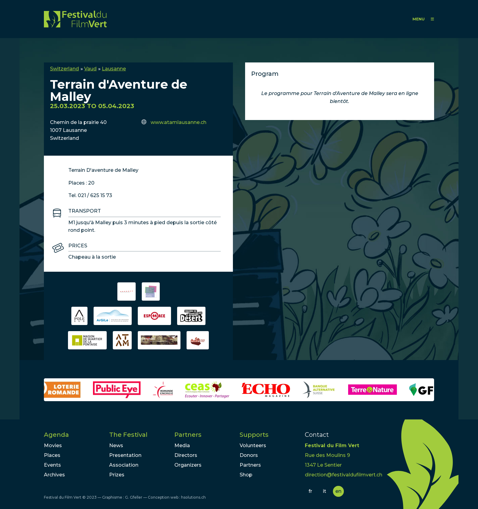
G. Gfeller (133, 497)
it (324, 491)
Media (182, 445)
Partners (188, 434)
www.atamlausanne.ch (178, 122)
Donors (249, 455)
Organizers (188, 465)
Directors (185, 455)
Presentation (125, 455)
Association (123, 465)
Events (52, 465)
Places (52, 455)
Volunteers (253, 445)
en (338, 491)
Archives (54, 475)
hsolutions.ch (193, 497)
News (116, 445)
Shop (246, 475)
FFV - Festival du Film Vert (75, 19)
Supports (254, 434)
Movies (53, 445)
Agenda (56, 434)
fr (310, 491)
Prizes (116, 475)
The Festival (128, 434)
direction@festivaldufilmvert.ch (343, 475)
